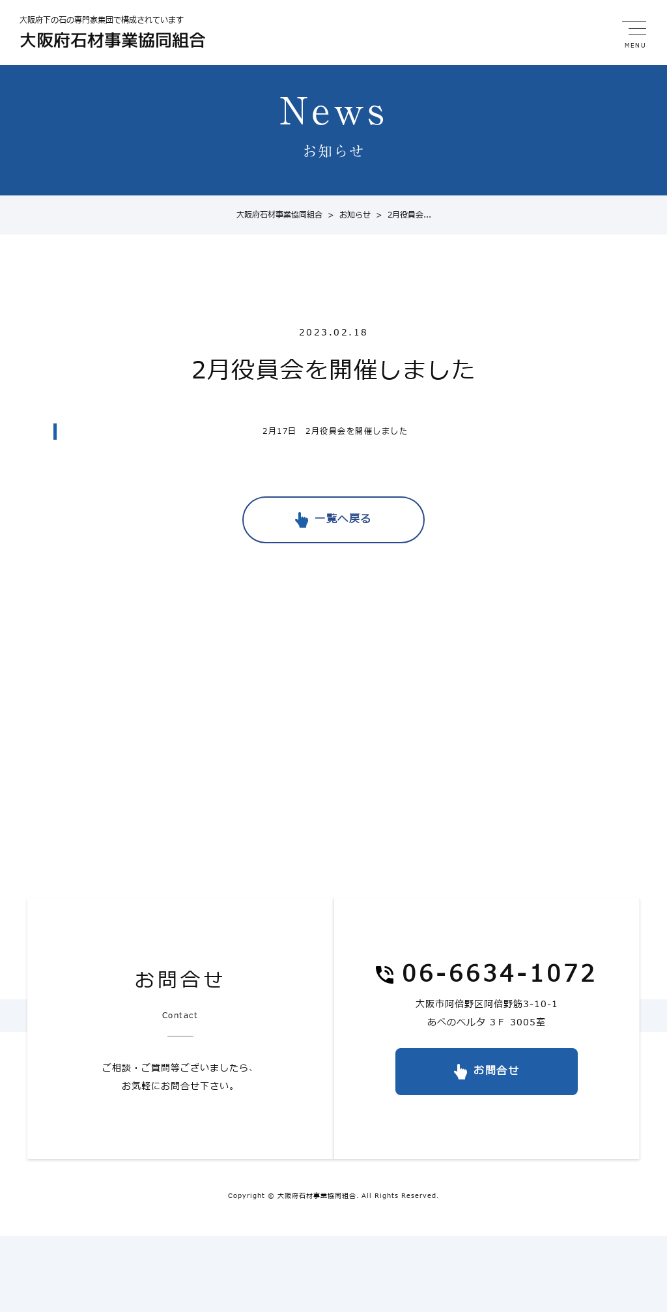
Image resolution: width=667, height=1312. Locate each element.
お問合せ (496, 1071)
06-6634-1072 (499, 975)
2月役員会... (401, 215)
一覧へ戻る (343, 519)
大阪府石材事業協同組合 (279, 215)
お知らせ (346, 215)
